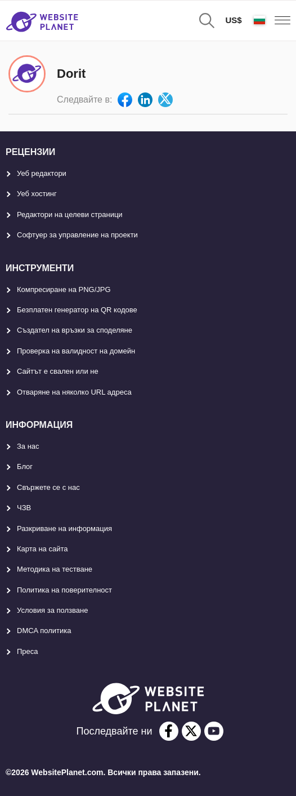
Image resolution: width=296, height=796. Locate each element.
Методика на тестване (54, 569)
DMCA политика (44, 630)
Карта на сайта (42, 549)
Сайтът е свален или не (57, 371)
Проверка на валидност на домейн (76, 351)
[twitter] (191, 731)
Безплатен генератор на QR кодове (77, 310)
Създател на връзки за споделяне (74, 330)
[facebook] (168, 731)
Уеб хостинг (37, 193)
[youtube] (213, 731)
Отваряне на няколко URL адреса (74, 392)
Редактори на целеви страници (70, 214)
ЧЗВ (24, 507)
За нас (28, 446)
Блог (25, 466)
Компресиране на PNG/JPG (64, 289)
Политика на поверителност (64, 590)
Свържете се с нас (48, 487)
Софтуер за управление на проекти (77, 235)
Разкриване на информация (64, 528)
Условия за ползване (52, 610)
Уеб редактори (41, 173)
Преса (27, 651)
